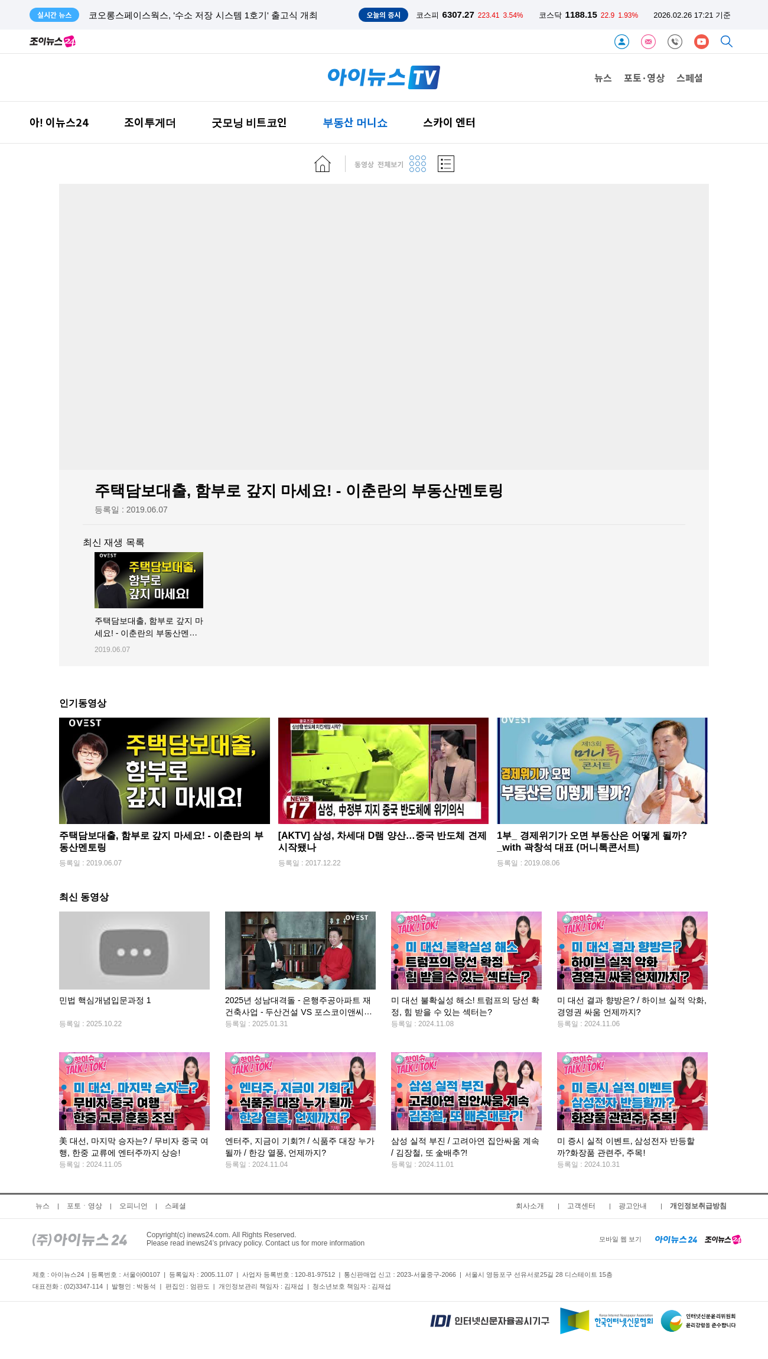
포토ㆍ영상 (84, 1206)
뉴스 (603, 77)
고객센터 (581, 1206)
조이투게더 (150, 122)
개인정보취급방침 (698, 1206)
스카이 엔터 (449, 122)
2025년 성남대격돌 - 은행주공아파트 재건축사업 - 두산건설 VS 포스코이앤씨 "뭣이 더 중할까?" (298, 1012)
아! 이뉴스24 (59, 122)
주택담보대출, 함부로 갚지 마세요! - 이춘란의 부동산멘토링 (149, 633)
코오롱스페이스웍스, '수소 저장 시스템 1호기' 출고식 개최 (203, 15)
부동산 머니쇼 (355, 122)
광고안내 (633, 1206)
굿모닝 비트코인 (249, 122)
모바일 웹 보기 (620, 1239)
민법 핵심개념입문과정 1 (105, 1001)
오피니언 (133, 1206)
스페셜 (689, 77)
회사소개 (530, 1206)
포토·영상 (644, 77)
